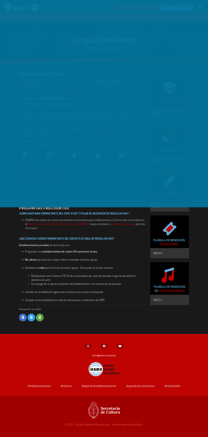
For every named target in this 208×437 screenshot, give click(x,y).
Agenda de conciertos (140, 386)
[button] (23, 317)
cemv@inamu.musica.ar (123, 224)
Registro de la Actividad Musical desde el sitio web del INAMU (58, 224)
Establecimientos (40, 386)
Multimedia (171, 386)
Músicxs (66, 386)
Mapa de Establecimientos (99, 386)
